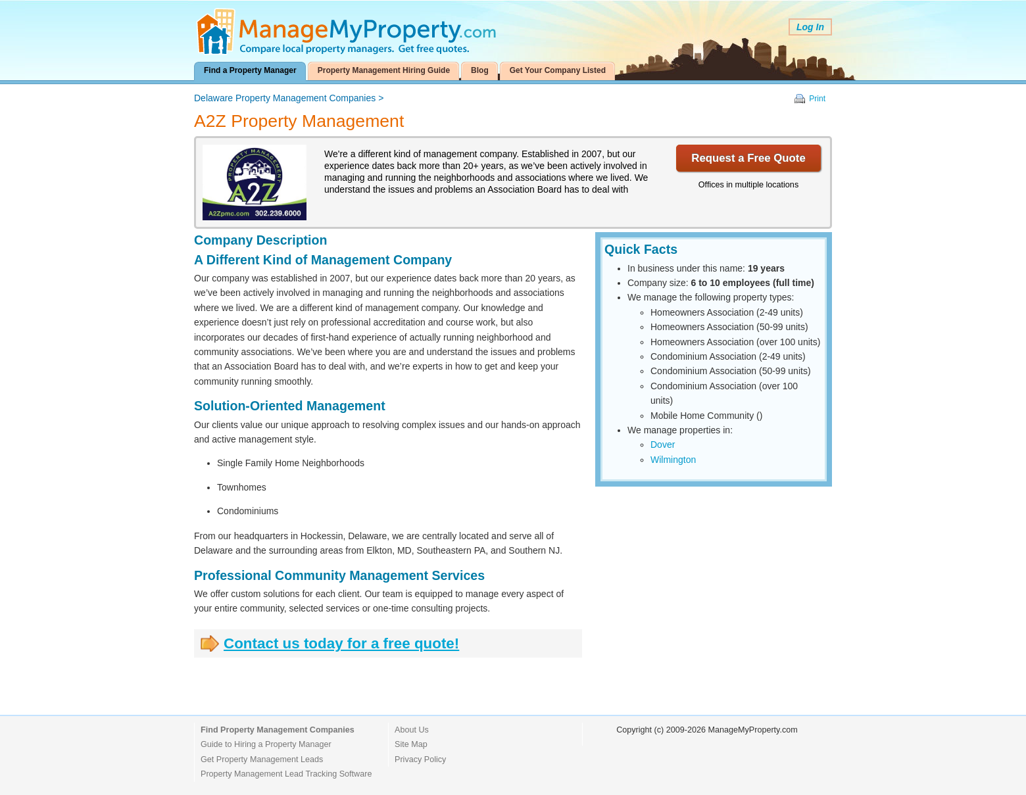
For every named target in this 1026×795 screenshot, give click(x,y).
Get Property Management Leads (262, 759)
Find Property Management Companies (277, 730)
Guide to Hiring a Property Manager (266, 744)
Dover (662, 444)
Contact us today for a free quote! (341, 643)
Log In (810, 27)
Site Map (411, 744)
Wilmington (673, 459)
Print (817, 98)
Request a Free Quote (748, 158)
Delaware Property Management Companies (285, 98)
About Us (412, 730)
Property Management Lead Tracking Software (286, 774)
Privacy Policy (420, 759)
